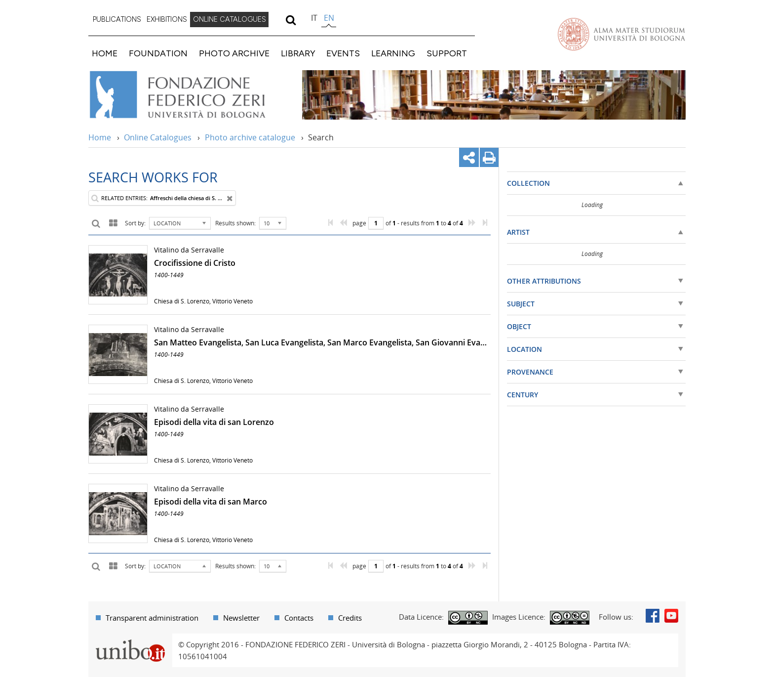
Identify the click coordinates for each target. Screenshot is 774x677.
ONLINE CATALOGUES (229, 19)
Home (99, 137)
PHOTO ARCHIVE (234, 53)
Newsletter (241, 618)
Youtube (671, 616)
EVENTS (343, 53)
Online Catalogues (158, 137)
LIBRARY (298, 53)
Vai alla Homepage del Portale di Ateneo (621, 34)
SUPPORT (446, 53)
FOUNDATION (158, 53)
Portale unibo (130, 639)
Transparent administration (152, 618)
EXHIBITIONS (167, 19)
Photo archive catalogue (250, 137)
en (329, 17)
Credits (350, 618)
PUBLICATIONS (117, 19)
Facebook (652, 616)
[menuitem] (117, 20)
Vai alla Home (190, 95)
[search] (290, 20)
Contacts (298, 618)
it (314, 17)
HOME (104, 53)
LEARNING (393, 53)
